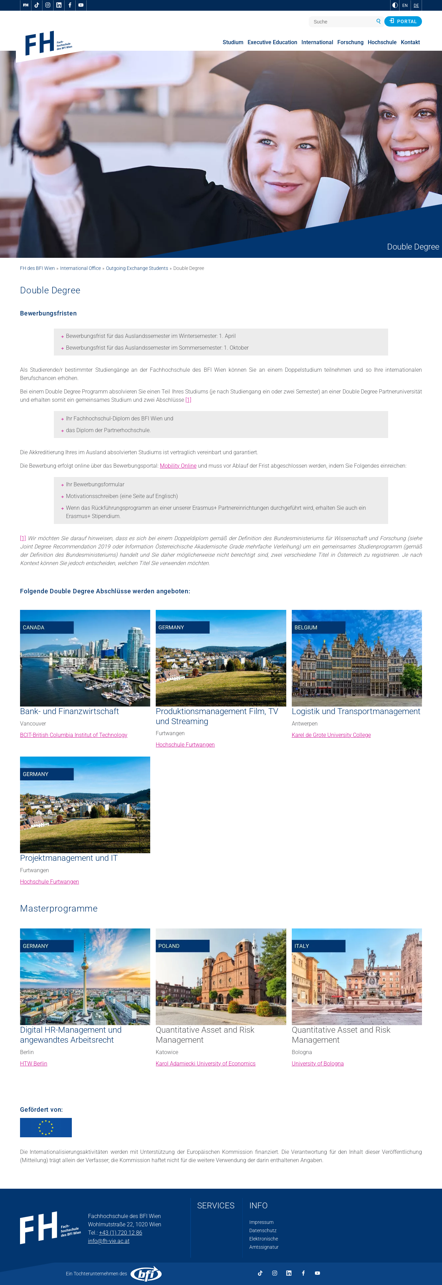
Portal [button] (403, 21)
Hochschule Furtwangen (185, 744)
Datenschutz (263, 1230)
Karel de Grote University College (331, 735)
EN (405, 5)
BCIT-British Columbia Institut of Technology (73, 735)
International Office (80, 268)
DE (416, 5)
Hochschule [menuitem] (382, 42)
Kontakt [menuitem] (410, 42)
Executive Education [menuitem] (272, 42)
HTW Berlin (33, 1063)
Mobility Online (178, 466)
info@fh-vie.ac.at (108, 1241)
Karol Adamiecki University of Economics (206, 1063)
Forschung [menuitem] (350, 42)
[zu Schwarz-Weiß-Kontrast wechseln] (395, 5)
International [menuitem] (317, 42)
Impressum (261, 1222)
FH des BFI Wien (37, 268)
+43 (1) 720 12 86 (120, 1232)
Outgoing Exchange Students (137, 268)
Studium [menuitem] (233, 42)
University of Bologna (318, 1063)
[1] (188, 400)
